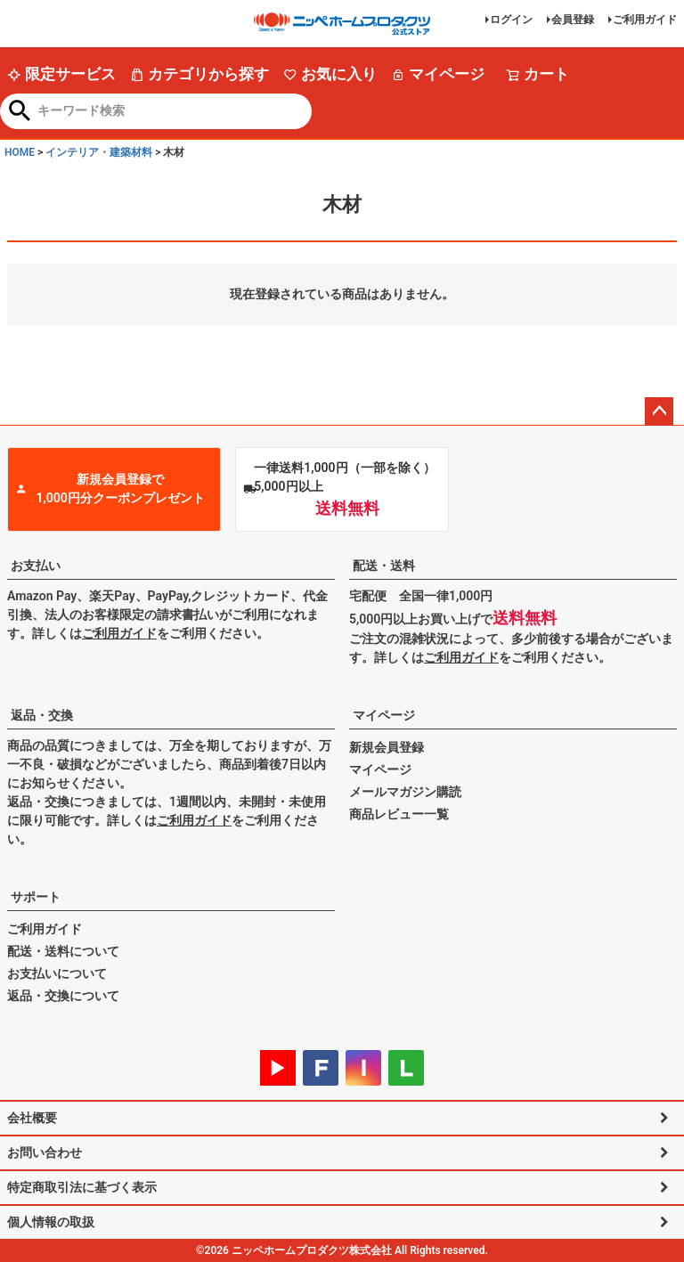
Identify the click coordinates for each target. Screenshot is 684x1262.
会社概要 (32, 1118)
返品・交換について (63, 996)
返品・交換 (42, 715)
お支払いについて (57, 973)
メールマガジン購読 (405, 792)
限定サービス (61, 74)
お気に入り (330, 74)
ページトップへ (659, 411)
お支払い (36, 565)
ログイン (511, 19)
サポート (36, 897)
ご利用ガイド (645, 19)
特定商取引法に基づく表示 (82, 1187)
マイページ (437, 74)
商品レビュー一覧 (399, 814)
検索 (20, 112)
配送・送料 (384, 565)
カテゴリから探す (199, 74)
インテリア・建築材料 (98, 152)
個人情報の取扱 (50, 1222)
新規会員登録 (386, 747)
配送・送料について (63, 951)
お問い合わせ (44, 1152)
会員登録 (572, 19)
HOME (19, 152)
